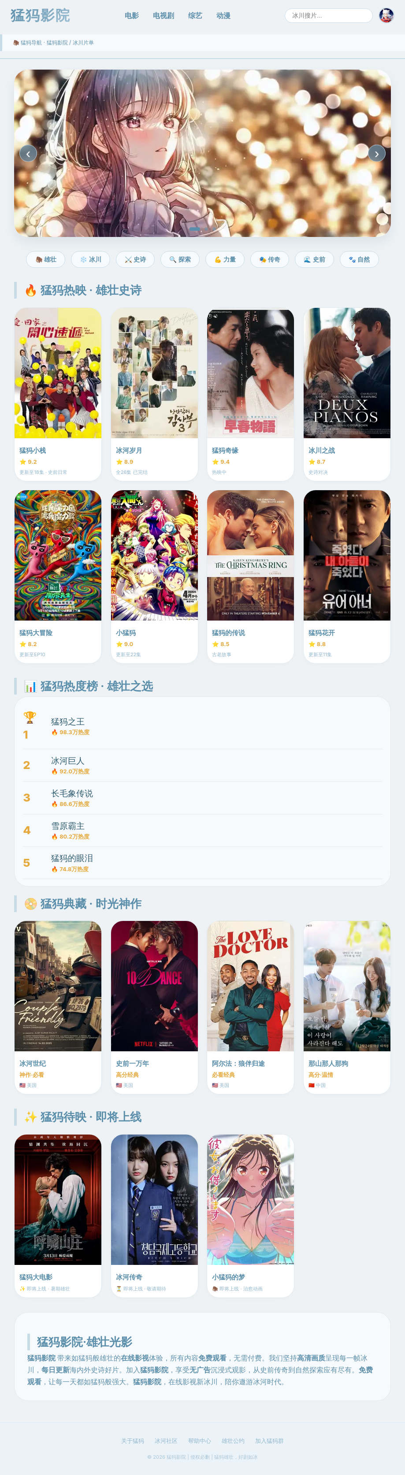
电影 (132, 15)
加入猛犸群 (269, 1441)
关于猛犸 (132, 1441)
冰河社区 (166, 1441)
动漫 (223, 15)
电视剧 (163, 15)
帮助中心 (199, 1441)
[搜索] (329, 15)
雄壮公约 (233, 1441)
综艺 (195, 15)
